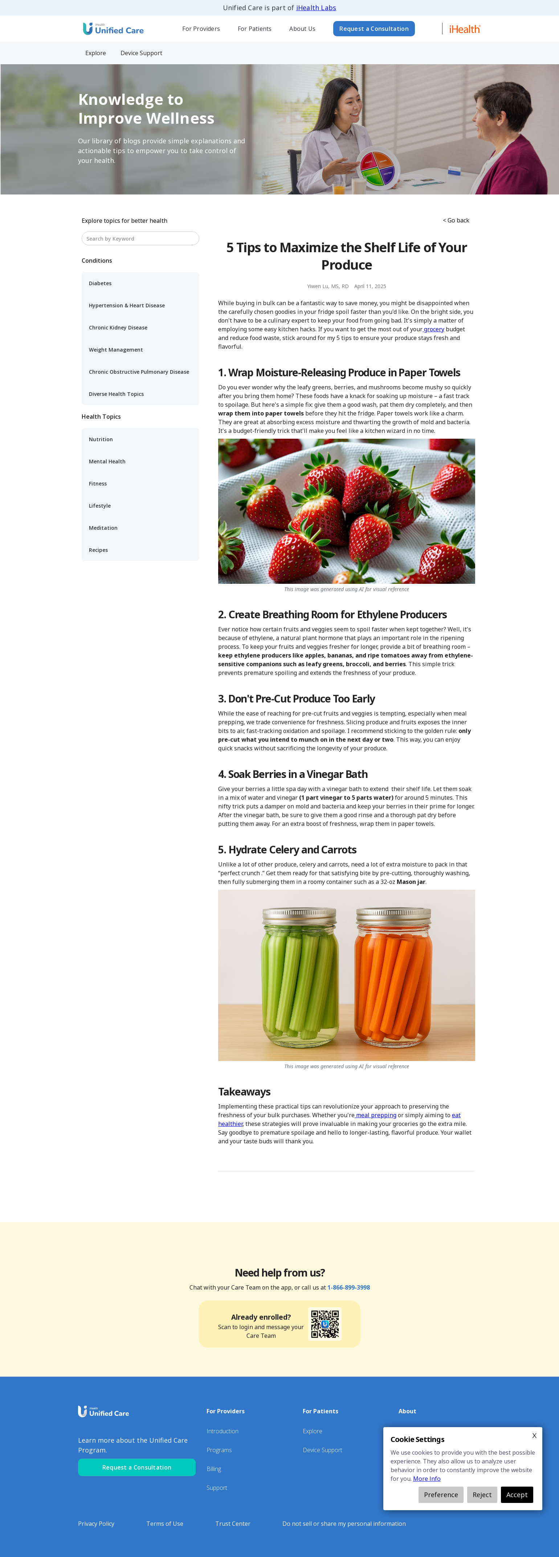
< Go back (456, 220)
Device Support (322, 1450)
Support (217, 1488)
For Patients (255, 29)
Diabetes (100, 283)
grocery (433, 329)
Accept (517, 1494)
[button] (201, 28)
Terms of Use (164, 1524)
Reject (482, 1494)
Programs (219, 1450)
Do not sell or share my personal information (344, 1524)
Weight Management (116, 349)
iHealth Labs (316, 7)
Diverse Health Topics (116, 393)
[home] (112, 28)
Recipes (98, 549)
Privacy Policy (96, 1524)
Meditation (103, 527)
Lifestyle (100, 505)
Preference (441, 1494)
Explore (312, 1431)
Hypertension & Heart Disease (127, 305)
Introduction (222, 1431)
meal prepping (375, 1115)
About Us (302, 29)
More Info (427, 1479)
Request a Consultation (374, 29)
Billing (214, 1469)
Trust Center (232, 1524)
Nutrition (101, 439)
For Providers (201, 29)
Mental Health (107, 461)
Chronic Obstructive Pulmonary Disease (139, 371)
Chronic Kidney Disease (118, 327)
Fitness (98, 483)
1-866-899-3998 (348, 1287)
